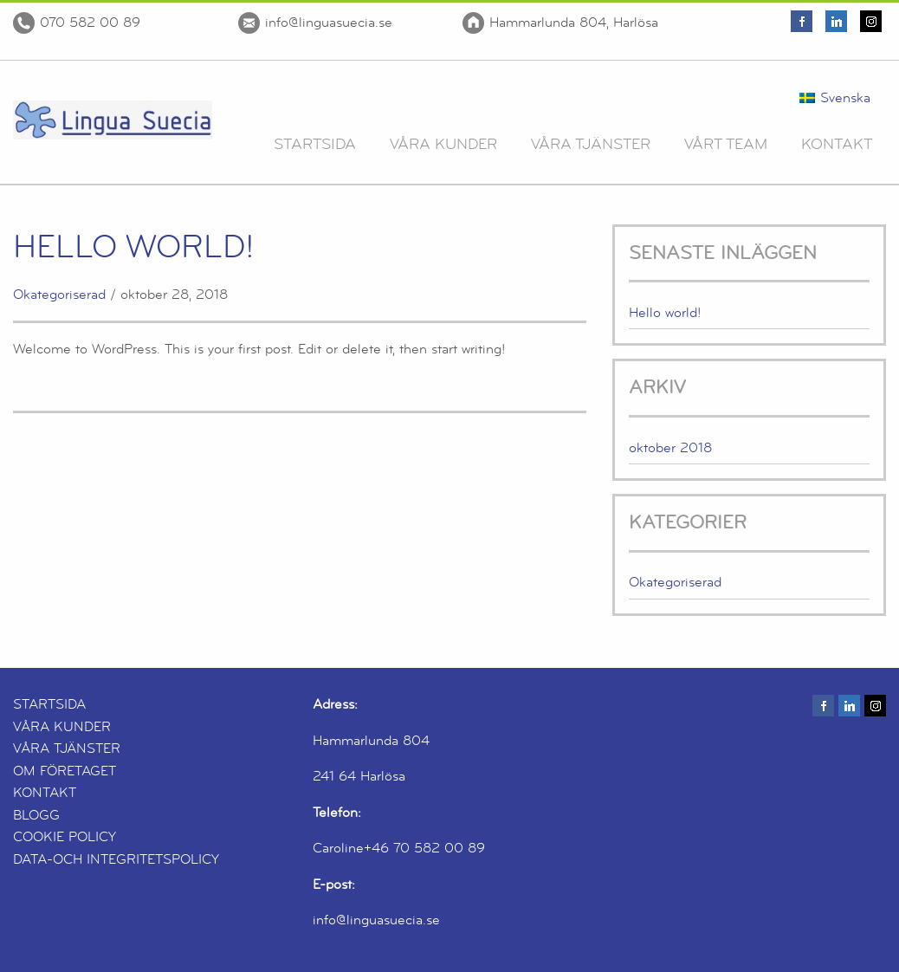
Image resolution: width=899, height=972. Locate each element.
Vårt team (725, 143)
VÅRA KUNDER (62, 726)
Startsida (315, 143)
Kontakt (836, 143)
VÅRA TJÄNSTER (66, 748)
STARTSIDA (49, 704)
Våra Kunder (443, 143)
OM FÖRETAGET (64, 771)
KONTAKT (44, 792)
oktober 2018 (670, 448)
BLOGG (36, 815)
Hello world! (134, 247)
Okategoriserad (59, 294)
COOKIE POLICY (64, 837)
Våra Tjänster (590, 143)
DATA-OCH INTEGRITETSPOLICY (116, 859)
